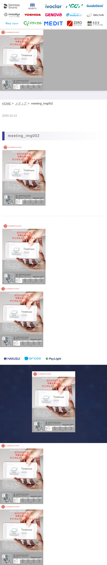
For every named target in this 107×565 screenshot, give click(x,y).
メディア (21, 103)
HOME (6, 103)
